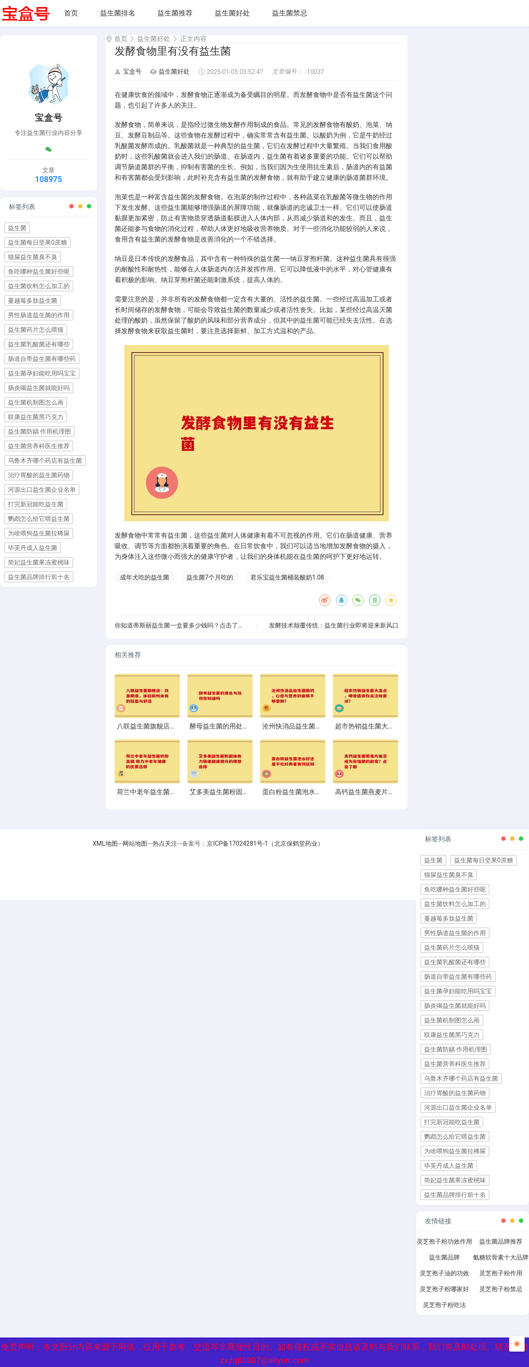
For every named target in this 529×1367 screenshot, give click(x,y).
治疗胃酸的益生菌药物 (39, 475)
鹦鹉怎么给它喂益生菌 (39, 518)
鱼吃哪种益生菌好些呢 (39, 271)
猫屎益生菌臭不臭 (32, 256)
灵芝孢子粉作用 (500, 1281)
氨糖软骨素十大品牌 (501, 1265)
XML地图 (105, 851)
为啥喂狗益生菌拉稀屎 (39, 533)
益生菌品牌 (444, 1265)
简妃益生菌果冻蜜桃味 (39, 562)
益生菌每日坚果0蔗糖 (37, 242)
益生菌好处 (232, 13)
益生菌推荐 (175, 13)
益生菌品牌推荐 (500, 1249)
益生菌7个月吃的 (209, 585)
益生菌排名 (117, 13)
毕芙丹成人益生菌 (32, 547)
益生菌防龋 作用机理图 (39, 431)
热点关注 (165, 851)
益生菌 (17, 227)
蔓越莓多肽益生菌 (32, 300)
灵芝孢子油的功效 (444, 1281)
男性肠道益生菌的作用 (39, 315)
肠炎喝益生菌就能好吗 (39, 387)
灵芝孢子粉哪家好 (444, 1296)
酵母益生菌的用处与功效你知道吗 (239, 734)
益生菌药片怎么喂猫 (35, 329)
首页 (71, 13)
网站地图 (135, 851)
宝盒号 (128, 79)
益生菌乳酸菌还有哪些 (39, 344)
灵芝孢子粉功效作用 (444, 1249)
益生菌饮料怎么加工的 (39, 286)
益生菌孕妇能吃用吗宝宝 (42, 373)
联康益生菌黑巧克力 (35, 416)
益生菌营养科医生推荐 (39, 445)
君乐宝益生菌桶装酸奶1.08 (287, 585)
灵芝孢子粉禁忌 (500, 1296)
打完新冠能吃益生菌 (35, 504)
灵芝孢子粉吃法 (444, 1312)
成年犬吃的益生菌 (144, 585)
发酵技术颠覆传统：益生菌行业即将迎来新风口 (334, 633)
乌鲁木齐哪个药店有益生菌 (45, 460)
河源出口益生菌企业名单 (42, 489)
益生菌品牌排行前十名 (39, 576)
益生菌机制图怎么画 (35, 402)
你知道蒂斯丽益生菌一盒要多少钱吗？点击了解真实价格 (192, 633)
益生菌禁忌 (289, 13)
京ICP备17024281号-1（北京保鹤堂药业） (265, 851)
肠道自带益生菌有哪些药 (42, 358)
